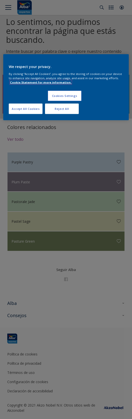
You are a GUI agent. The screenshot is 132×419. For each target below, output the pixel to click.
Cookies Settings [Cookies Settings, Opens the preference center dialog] (64, 96)
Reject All (62, 109)
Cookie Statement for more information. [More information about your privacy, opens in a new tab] (41, 82)
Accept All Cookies (26, 109)
